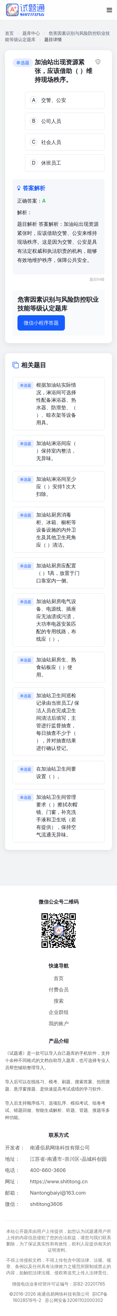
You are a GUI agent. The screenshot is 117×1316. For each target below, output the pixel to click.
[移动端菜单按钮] (109, 10)
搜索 (59, 1001)
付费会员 (59, 989)
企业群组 (59, 1012)
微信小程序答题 (41, 323)
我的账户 (59, 1023)
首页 (9, 33)
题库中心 (31, 33)
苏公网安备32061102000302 (74, 1300)
